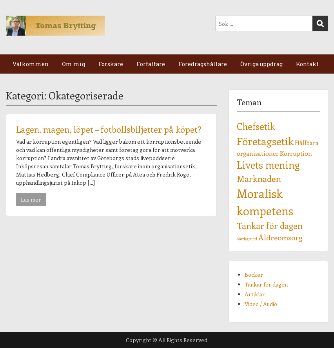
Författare (150, 64)
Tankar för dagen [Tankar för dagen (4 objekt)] (270, 225)
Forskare (110, 64)
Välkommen (31, 64)
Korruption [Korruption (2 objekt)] (296, 153)
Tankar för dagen (266, 284)
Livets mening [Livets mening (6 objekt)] (268, 164)
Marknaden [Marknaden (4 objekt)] (259, 178)
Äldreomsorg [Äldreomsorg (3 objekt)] (280, 237)
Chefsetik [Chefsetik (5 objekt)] (256, 126)
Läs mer (31, 199)
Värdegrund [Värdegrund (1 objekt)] (247, 239)
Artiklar (255, 294)
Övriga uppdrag (261, 64)
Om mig (73, 64)
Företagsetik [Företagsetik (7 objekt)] (265, 141)
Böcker (254, 274)
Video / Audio (261, 304)
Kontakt (307, 64)
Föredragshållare (202, 64)
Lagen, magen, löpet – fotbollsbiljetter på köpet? (108, 129)
